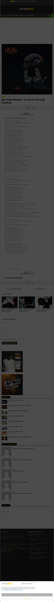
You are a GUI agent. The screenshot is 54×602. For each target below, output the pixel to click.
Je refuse (27, 598)
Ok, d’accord (27, 595)
